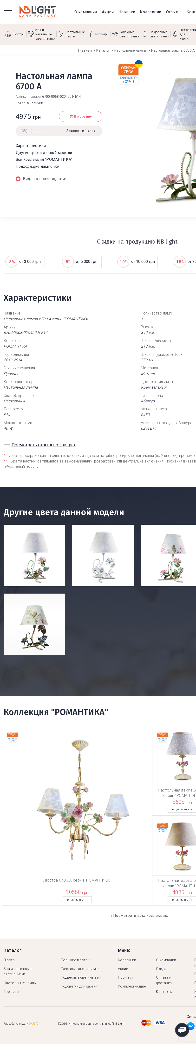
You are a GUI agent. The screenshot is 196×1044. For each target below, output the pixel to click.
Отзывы (174, 12)
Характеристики (31, 145)
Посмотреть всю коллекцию (141, 915)
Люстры (10, 960)
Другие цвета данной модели (44, 152)
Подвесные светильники (81, 977)
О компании (85, 12)
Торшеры (11, 992)
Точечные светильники (80, 969)
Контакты (164, 992)
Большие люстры (75, 960)
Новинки (126, 12)
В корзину (80, 116)
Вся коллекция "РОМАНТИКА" (44, 159)
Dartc (34, 1023)
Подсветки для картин (79, 986)
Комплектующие (132, 986)
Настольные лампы (20, 983)
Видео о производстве (41, 178)
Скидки (162, 969)
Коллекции (150, 12)
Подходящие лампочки (37, 166)
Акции (108, 12)
